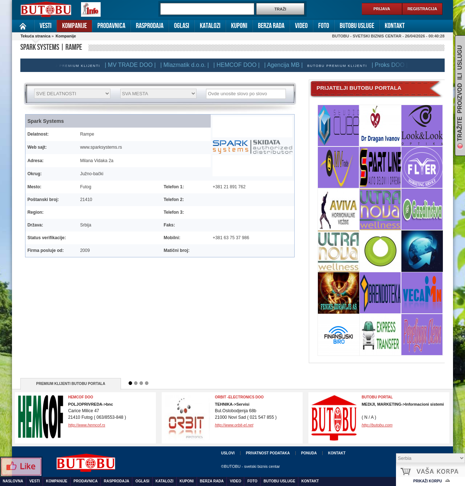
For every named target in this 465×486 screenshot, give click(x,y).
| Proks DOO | (393, 65)
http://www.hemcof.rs (86, 425)
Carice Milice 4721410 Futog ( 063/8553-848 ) (97, 411)
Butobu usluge (357, 25)
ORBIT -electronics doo (239, 397)
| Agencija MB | (287, 65)
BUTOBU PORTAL (377, 397)
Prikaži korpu (427, 481)
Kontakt (395, 25)
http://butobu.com (376, 425)
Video (301, 25)
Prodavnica (111, 25)
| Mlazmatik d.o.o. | (188, 65)
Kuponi (239, 25)
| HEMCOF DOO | (240, 65)
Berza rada (271, 25)
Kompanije (74, 25)
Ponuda (309, 453)
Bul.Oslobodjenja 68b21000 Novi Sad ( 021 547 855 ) (245, 411)
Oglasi (181, 25)
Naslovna (23, 26)
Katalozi (210, 25)
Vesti (46, 25)
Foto (323, 25)
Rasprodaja (149, 25)
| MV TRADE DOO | (133, 65)
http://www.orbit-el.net (234, 425)
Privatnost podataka (268, 453)
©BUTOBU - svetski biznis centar (250, 466)
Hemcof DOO (80, 397)
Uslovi (227, 453)
